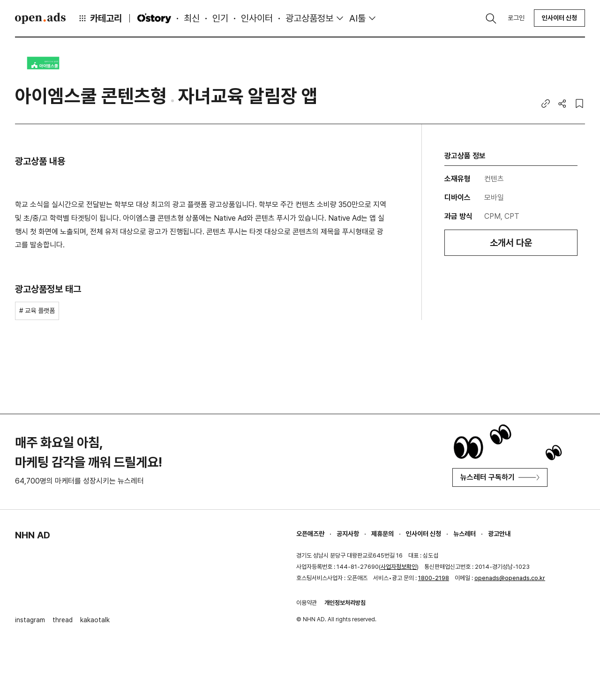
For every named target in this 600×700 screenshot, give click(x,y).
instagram (30, 620)
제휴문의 (382, 533)
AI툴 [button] (357, 18)
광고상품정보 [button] (309, 18)
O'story (154, 18)
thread (62, 620)
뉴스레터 (464, 533)
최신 (192, 18)
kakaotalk (95, 620)
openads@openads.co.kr (509, 577)
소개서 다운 (511, 242)
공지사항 (348, 533)
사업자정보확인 (399, 566)
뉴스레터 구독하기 (500, 477)
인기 (220, 18)
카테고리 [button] (100, 18)
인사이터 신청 (559, 18)
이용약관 (306, 602)
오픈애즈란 (310, 533)
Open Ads (40, 18)
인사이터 (257, 18)
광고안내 (499, 533)
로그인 (516, 18)
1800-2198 (433, 577)
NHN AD (32, 535)
